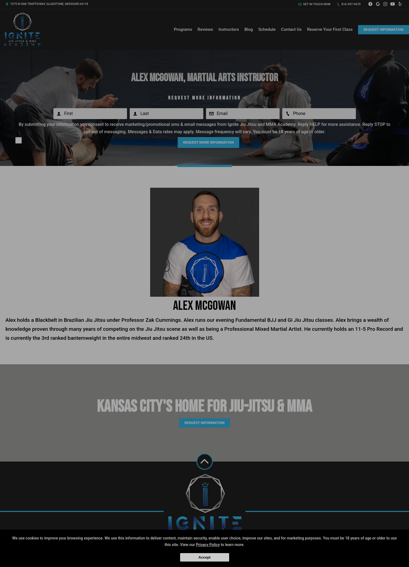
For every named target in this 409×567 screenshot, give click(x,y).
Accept (204, 557)
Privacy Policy (208, 544)
